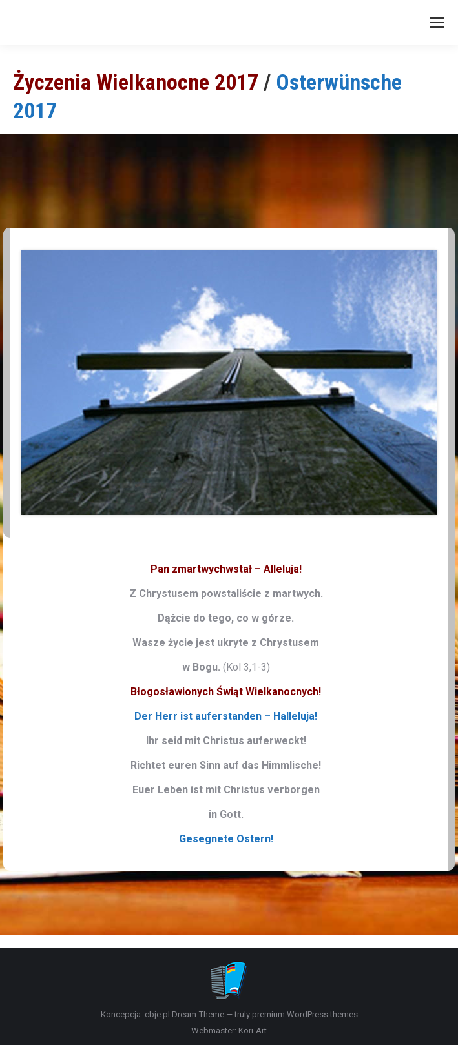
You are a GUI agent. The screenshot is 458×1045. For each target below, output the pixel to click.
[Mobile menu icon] (437, 22)
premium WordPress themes (305, 1014)
